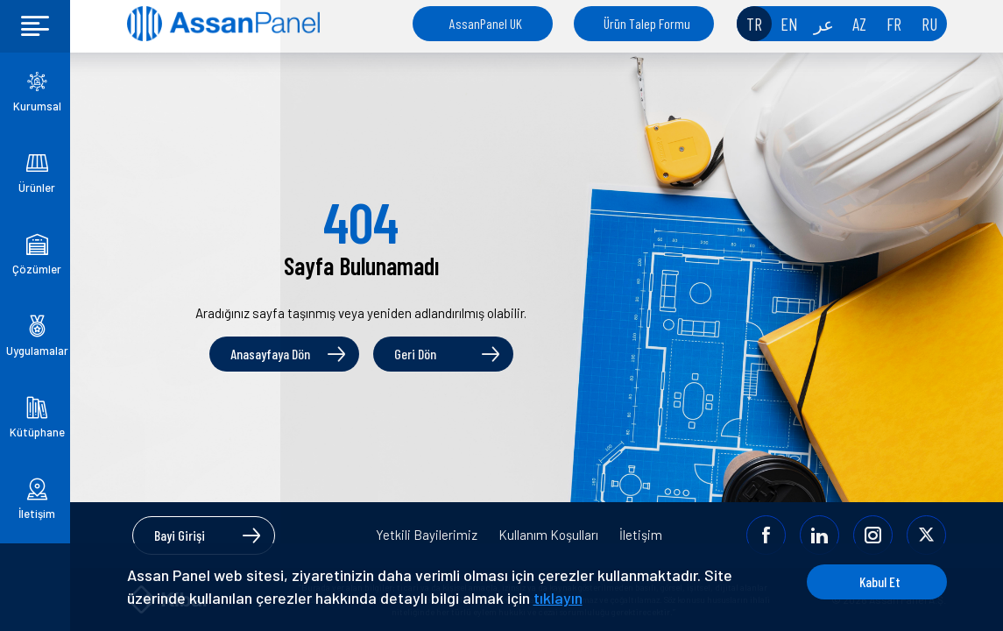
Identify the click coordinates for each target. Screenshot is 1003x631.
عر (824, 23)
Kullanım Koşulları (548, 534)
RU (929, 23)
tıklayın (558, 597)
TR (754, 23)
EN (789, 23)
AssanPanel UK (485, 23)
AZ (859, 23)
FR (893, 23)
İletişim (640, 534)
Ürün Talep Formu (647, 23)
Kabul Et (880, 581)
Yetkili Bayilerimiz (426, 534)
